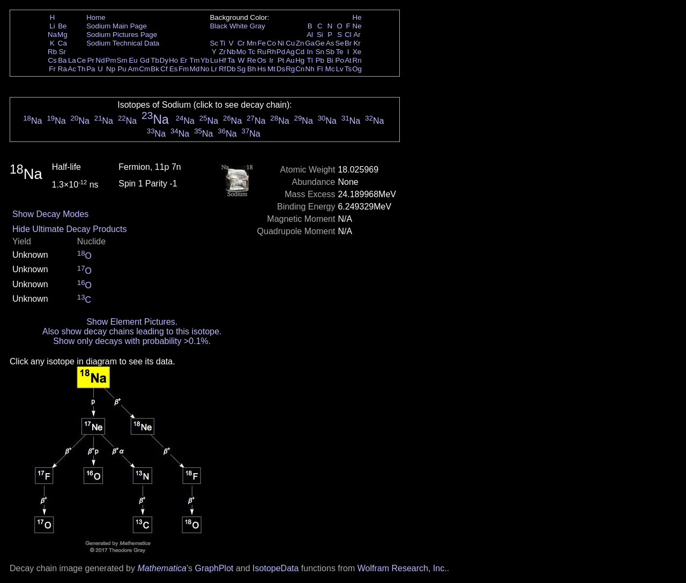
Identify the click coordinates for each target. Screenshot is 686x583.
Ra (62, 69)
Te (340, 52)
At (348, 60)
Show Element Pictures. (131, 321)
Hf (222, 60)
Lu (214, 60)
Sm (122, 60)
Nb (231, 52)
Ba (62, 60)
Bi (330, 60)
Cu (290, 43)
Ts (348, 69)
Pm (111, 60)
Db (231, 69)
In (310, 52)
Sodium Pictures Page (121, 35)
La (72, 60)
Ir (271, 60)
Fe (261, 43)
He (357, 17)
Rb (52, 52)
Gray (257, 26)
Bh (251, 69)
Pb (320, 60)
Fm (183, 69)
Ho (173, 60)
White (238, 26)
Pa (90, 69)
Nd (100, 60)
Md (195, 69)
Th (81, 69)
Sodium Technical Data (122, 43)
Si (320, 35)
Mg (62, 35)
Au (290, 60)
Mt (271, 69)
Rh (271, 52)
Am (133, 69)
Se (339, 43)
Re (251, 60)
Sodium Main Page (116, 26)
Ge (320, 43)
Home (96, 17)
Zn (300, 43)
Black (219, 26)
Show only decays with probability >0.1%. (132, 341)
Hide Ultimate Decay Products (69, 229)
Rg (290, 69)
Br (348, 43)
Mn (252, 43)
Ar (356, 35)
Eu (133, 60)
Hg (299, 60)
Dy (164, 60)
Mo (241, 52)
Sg (241, 69)
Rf (222, 69)
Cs (52, 60)
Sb (330, 52)
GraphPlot (214, 568)
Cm (145, 69)
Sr (62, 52)
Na (52, 35)
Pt (281, 60)
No (205, 69)
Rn (357, 60)
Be (62, 26)
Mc (330, 69)
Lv (340, 69)
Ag (290, 52)
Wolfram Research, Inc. (402, 568)
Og (357, 69)
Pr (90, 60)
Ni (281, 43)
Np (110, 69)
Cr (241, 43)
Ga (310, 43)
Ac (72, 69)
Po (339, 60)
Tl (310, 60)
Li (52, 26)
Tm (194, 60)
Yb (204, 60)
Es (173, 69)
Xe (357, 52)
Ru (261, 52)
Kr (356, 43)
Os (261, 60)
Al (310, 35)
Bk (155, 69)
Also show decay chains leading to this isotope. (131, 331)
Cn (299, 69)
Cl (348, 35)
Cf (163, 69)
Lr (214, 69)
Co (271, 43)
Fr (52, 69)
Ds (281, 69)
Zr (222, 52)
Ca (62, 43)
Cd (299, 52)
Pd (281, 52)
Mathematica (162, 568)
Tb (155, 60)
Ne (357, 26)
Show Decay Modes (50, 214)
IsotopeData (275, 568)
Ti (223, 43)
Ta (231, 60)
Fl (320, 69)
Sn (320, 52)
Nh (310, 69)
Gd (145, 60)
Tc (251, 52)
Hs (261, 69)
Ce (81, 60)
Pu (121, 69)
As (330, 43)
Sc (214, 43)
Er (183, 60)
